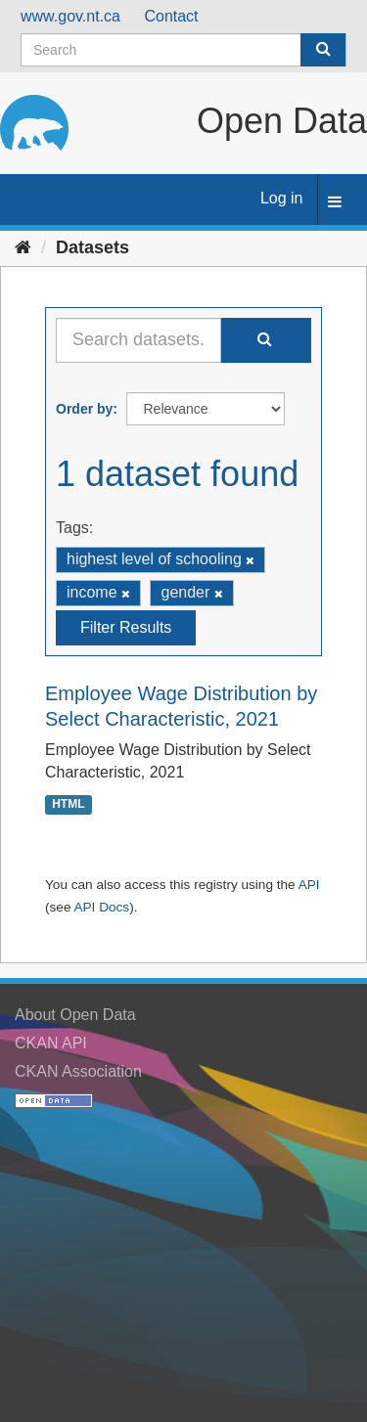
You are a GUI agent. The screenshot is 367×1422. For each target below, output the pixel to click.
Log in (281, 198)
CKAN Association (78, 1071)
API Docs (101, 907)
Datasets (92, 247)
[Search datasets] (183, 50)
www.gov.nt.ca (70, 16)
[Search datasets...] (138, 340)
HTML (68, 804)
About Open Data (75, 1014)
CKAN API (51, 1043)
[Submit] (322, 50)
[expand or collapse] (334, 203)
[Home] (23, 247)
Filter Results (125, 627)
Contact (171, 16)
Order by (84, 409)
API (309, 884)
